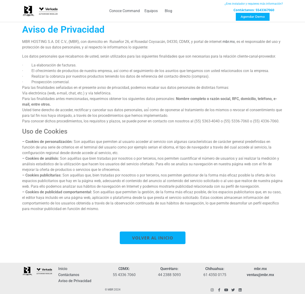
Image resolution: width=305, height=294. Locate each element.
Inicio (62, 268)
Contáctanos (68, 275)
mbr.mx (229, 41)
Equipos (152, 11)
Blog (168, 11)
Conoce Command (124, 11)
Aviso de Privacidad (74, 281)
